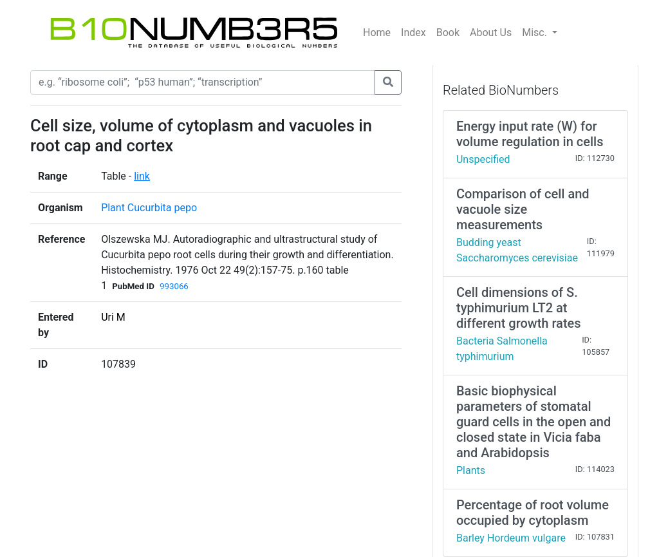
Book (447, 32)
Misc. (536, 32)
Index (413, 32)
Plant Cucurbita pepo (149, 208)
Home (377, 32)
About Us (491, 32)
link (142, 176)
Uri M (113, 317)
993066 (174, 286)
